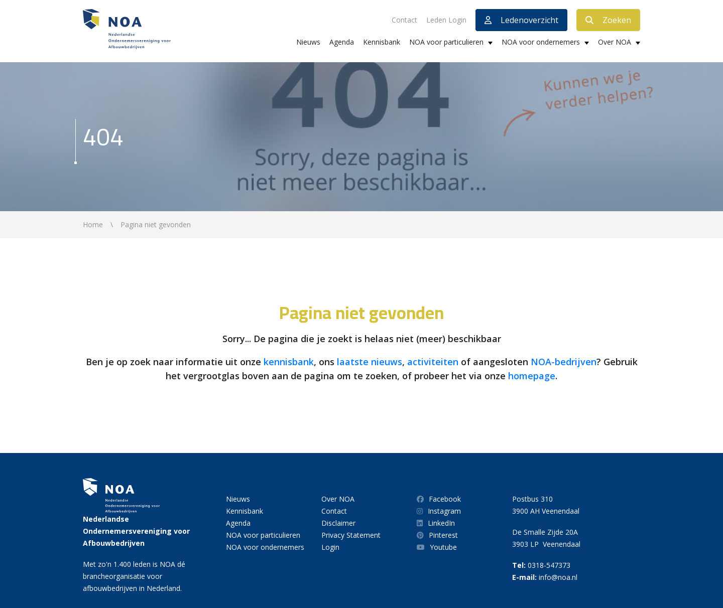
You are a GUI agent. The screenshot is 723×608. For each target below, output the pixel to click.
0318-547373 (549, 565)
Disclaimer (338, 523)
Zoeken (608, 20)
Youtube (437, 547)
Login (330, 547)
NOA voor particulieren (446, 42)
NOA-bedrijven (563, 362)
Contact (404, 20)
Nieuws (308, 42)
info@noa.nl (558, 577)
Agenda (341, 42)
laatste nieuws (369, 362)
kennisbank (289, 362)
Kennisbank (381, 42)
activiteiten (432, 362)
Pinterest (437, 535)
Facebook (439, 499)
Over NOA (614, 42)
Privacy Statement (351, 535)
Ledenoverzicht (521, 20)
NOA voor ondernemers (541, 42)
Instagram (439, 511)
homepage (531, 376)
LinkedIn (436, 523)
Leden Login (446, 20)
